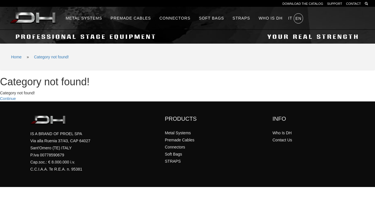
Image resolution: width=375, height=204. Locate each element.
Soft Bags (211, 18)
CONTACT (353, 3)
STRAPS (241, 18)
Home (16, 57)
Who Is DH (282, 133)
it (290, 18)
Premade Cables (131, 18)
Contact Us (282, 140)
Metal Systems (84, 18)
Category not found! (51, 57)
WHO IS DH (270, 18)
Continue (8, 98)
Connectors (174, 18)
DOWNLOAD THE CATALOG (302, 3)
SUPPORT (334, 3)
